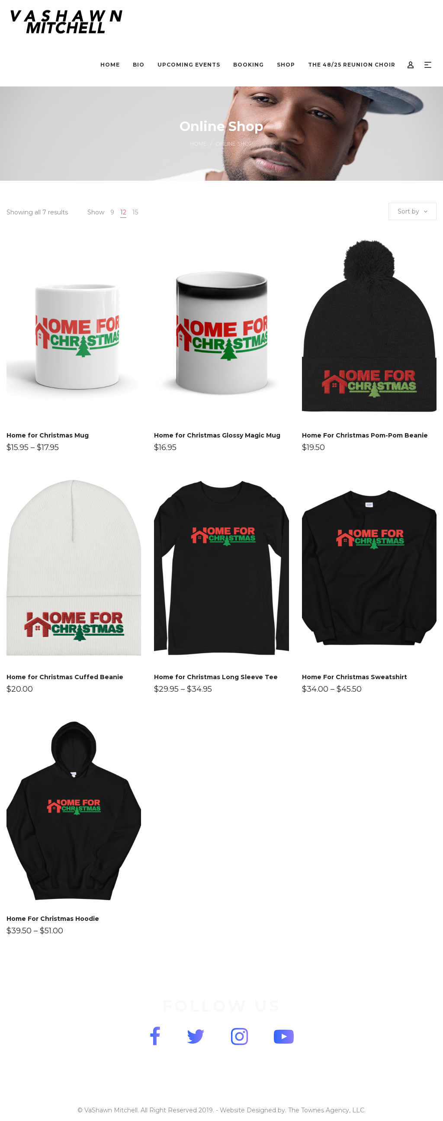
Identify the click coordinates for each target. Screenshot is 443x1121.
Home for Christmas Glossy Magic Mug (217, 435)
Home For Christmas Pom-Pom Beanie (365, 435)
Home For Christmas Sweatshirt (354, 677)
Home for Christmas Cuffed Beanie (64, 677)
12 (123, 212)
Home (198, 144)
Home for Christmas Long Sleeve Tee (216, 677)
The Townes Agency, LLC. (327, 1110)
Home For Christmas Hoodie (52, 919)
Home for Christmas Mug (47, 435)
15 (135, 212)
